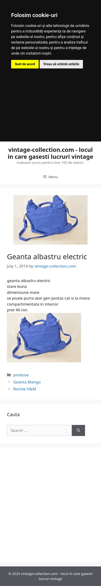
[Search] (78, 430)
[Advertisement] (50, 99)
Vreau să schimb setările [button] (61, 64)
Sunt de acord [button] (25, 64)
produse (20, 374)
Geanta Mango (27, 382)
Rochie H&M (24, 389)
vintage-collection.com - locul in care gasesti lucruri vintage (50, 153)
